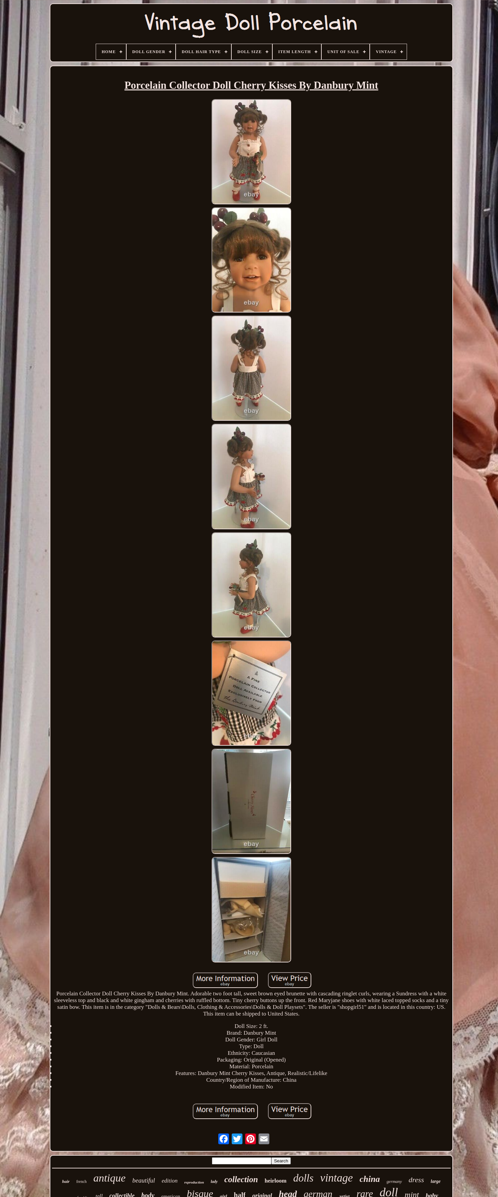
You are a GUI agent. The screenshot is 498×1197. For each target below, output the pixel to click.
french (81, 1181)
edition (170, 1181)
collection (241, 1179)
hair (66, 1181)
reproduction (194, 1182)
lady (214, 1181)
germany (394, 1181)
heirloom (275, 1181)
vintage (336, 1178)
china (370, 1179)
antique (109, 1178)
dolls (303, 1178)
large (436, 1181)
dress (416, 1179)
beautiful (143, 1180)
